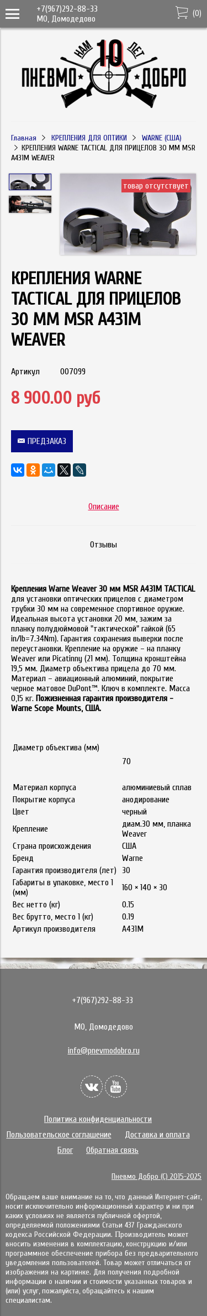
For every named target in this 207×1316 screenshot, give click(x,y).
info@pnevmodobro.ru (104, 1051)
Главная (23, 138)
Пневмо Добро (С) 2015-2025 (156, 1176)
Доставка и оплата (157, 1135)
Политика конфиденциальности (98, 1119)
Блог (65, 1150)
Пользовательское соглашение (59, 1135)
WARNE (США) (162, 138)
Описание (103, 506)
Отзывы (103, 545)
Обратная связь (112, 1150)
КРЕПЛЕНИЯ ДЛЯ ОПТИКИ (89, 138)
